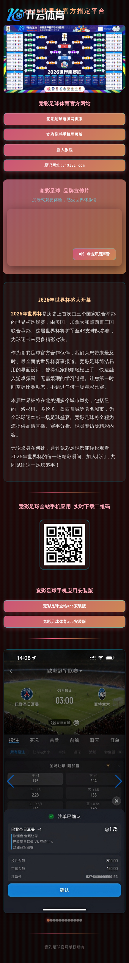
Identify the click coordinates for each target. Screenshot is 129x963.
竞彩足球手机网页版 (64, 134)
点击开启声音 (94, 254)
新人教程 (64, 150)
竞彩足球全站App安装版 (64, 606)
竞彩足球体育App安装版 (64, 621)
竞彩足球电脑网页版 (64, 119)
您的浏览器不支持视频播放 (64, 237)
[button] (11, 781)
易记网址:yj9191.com (64, 165)
